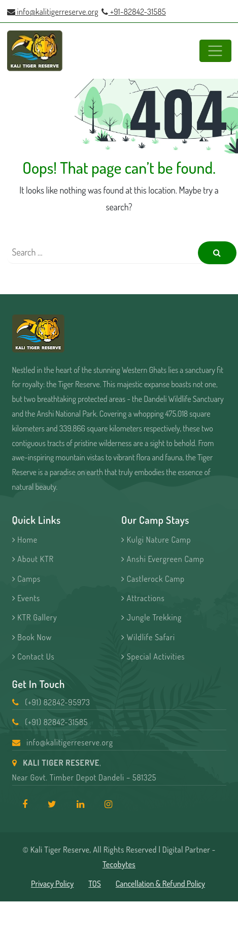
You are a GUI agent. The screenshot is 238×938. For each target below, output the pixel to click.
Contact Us (33, 656)
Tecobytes (119, 864)
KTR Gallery (34, 617)
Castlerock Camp (153, 579)
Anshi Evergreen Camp (162, 559)
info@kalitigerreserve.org (52, 12)
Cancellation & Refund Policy (160, 884)
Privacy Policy (52, 884)
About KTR (33, 559)
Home (25, 540)
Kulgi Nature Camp (156, 540)
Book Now (32, 637)
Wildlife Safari (148, 637)
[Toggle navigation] (215, 51)
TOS (94, 884)
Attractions (142, 598)
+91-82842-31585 (133, 12)
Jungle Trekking (151, 617)
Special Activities (153, 656)
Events (26, 598)
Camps (26, 579)
